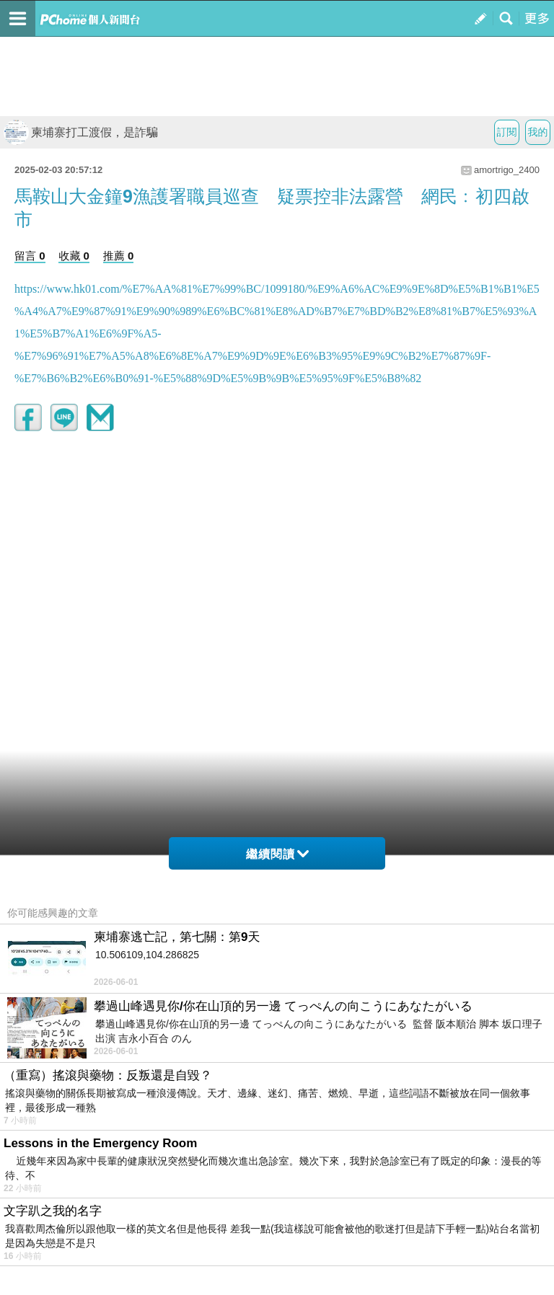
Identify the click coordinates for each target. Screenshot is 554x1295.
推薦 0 (118, 255)
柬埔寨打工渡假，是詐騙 (81, 132)
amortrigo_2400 (507, 169)
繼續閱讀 (277, 854)
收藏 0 (73, 255)
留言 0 (29, 255)
